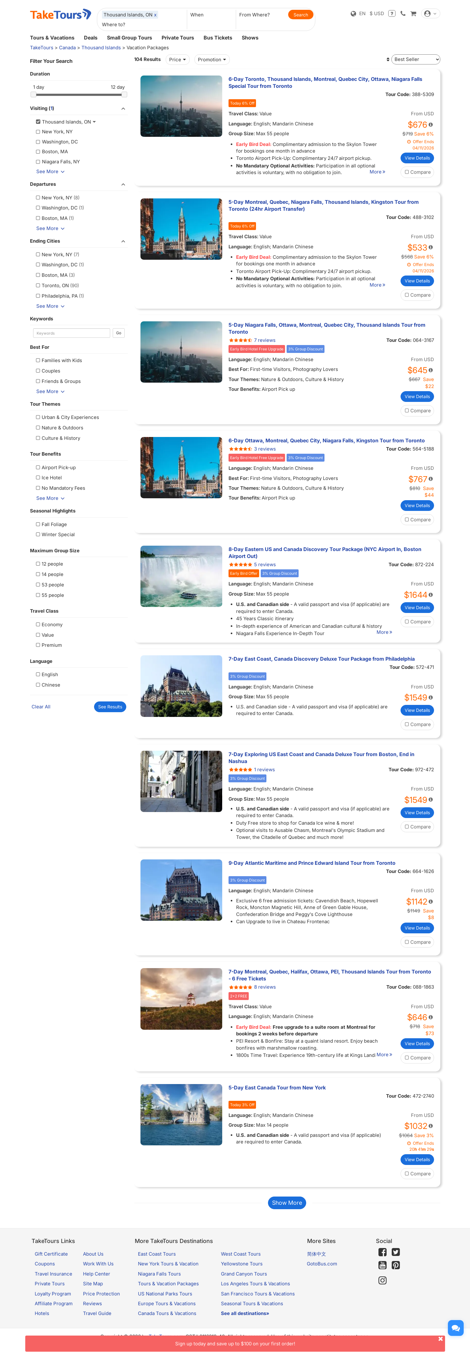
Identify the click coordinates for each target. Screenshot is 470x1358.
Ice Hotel (48, 478)
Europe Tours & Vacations (167, 1310)
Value (44, 635)
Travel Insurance (53, 1280)
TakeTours (41, 48)
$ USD (377, 13)
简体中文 (316, 1261)
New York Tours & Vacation (168, 1271)
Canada (67, 48)
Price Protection (101, 1300)
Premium (48, 645)
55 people (49, 595)
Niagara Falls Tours (159, 1280)
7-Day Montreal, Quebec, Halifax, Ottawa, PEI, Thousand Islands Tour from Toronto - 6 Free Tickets (330, 975)
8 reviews (252, 987)
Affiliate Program (54, 1310)
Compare (417, 172)
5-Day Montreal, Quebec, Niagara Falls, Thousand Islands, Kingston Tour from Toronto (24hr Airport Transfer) (324, 205)
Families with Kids (58, 360)
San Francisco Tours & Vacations (258, 1300)
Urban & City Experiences (67, 417)
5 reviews (252, 564)
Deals (91, 37)
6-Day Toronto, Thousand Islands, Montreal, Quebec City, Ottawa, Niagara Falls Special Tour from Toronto (325, 82)
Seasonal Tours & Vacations (252, 1310)
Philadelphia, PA (56, 296)
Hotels (42, 1320)
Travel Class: (244, 114)
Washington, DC (56, 208)
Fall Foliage (51, 524)
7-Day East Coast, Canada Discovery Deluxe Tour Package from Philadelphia (322, 659)
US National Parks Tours (165, 1300)
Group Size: (242, 133)
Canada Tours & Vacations (167, 1320)
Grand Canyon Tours (244, 1280)
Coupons (45, 1271)
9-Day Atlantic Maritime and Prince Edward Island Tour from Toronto (312, 863)
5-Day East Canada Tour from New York (277, 1087)
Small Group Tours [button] (129, 37)
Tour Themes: (244, 379)
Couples (47, 371)
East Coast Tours (157, 1261)
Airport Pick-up (55, 467)
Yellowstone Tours (242, 1271)
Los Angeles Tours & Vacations (255, 1291)
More (385, 172)
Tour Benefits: (245, 389)
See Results (110, 706)
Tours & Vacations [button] (52, 37)
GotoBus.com (322, 1271)
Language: (241, 124)
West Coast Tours (241, 1261)
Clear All (41, 707)
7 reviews (252, 340)
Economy (48, 624)
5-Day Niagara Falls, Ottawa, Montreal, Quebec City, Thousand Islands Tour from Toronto (327, 328)
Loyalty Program (53, 1300)
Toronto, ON (52, 285)
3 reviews (252, 449)
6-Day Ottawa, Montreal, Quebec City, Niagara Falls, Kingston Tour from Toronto (327, 440)
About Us (93, 1261)
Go (118, 332)
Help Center (96, 1280)
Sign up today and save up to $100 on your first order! (310, 1341)
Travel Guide (97, 1320)
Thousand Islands (101, 48)
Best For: (239, 369)
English (46, 674)
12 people (49, 564)
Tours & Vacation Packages (168, 1291)
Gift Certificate (51, 1261)
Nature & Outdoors (59, 428)
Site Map (93, 1291)
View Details (417, 158)
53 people (49, 585)
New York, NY (53, 198)
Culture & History (57, 438)
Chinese (47, 685)
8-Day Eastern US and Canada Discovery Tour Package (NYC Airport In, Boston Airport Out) (325, 552)
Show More (287, 1209)
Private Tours (178, 37)
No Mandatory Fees (60, 488)
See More (51, 171)
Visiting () (79, 108)
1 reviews (252, 770)
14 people (49, 574)
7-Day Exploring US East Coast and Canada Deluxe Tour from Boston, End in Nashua (321, 757)
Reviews (92, 1310)
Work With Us (98, 1271)
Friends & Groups (58, 381)
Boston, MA (51, 218)
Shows (250, 37)
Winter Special (55, 534)
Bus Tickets (218, 37)
